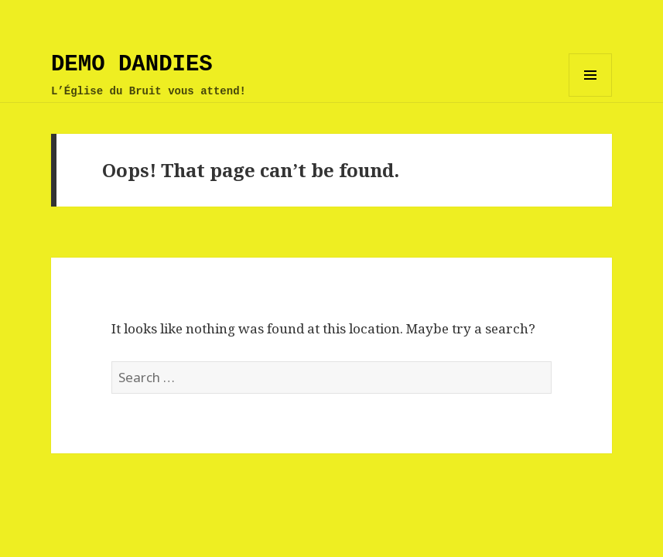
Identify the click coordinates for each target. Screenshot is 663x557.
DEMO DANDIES (132, 64)
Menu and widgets (590, 96)
